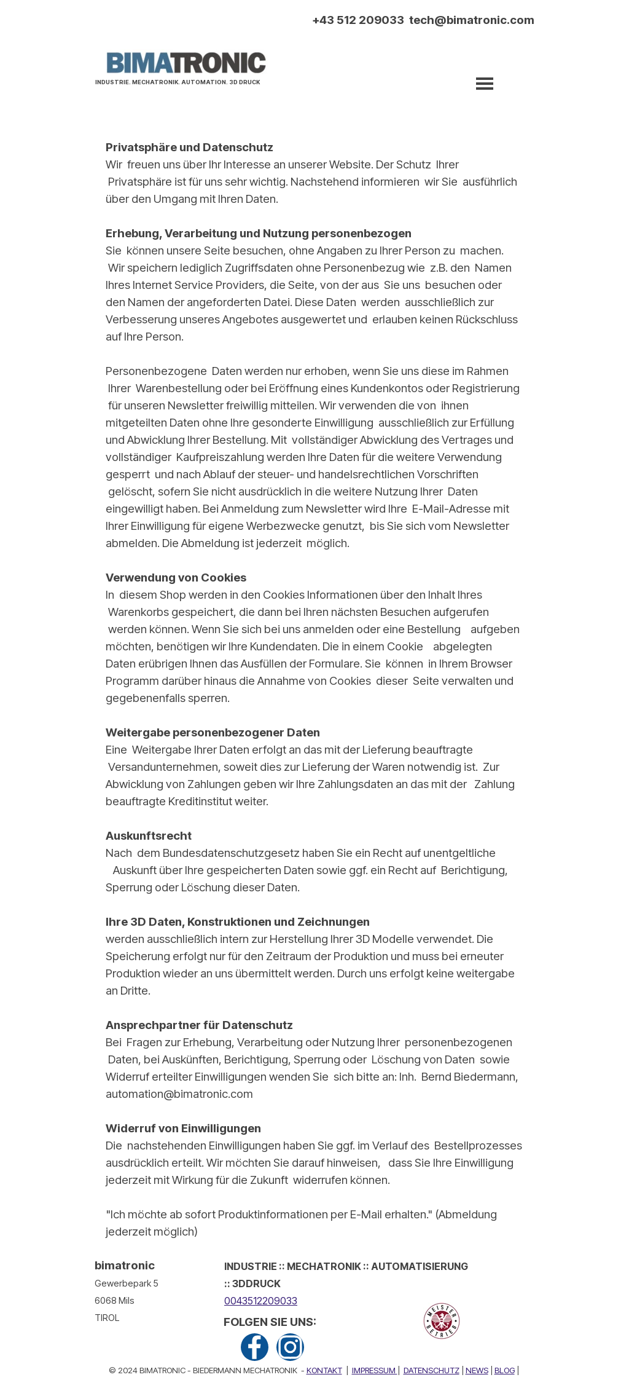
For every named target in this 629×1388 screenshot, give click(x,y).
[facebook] (254, 1347)
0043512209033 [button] (260, 1301)
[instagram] (290, 1347)
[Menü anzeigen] (485, 84)
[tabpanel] (181, 80)
